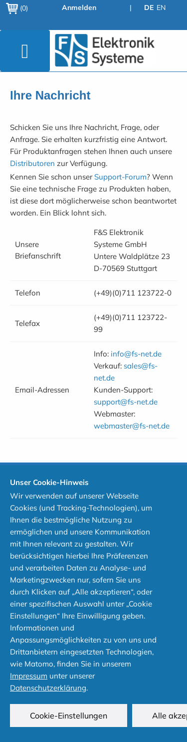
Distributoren (32, 163)
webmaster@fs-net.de (132, 425)
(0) (17, 8)
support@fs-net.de (126, 401)
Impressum (28, 675)
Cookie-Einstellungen (68, 715)
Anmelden (79, 7)
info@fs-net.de (136, 353)
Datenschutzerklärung (48, 687)
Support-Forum (120, 177)
